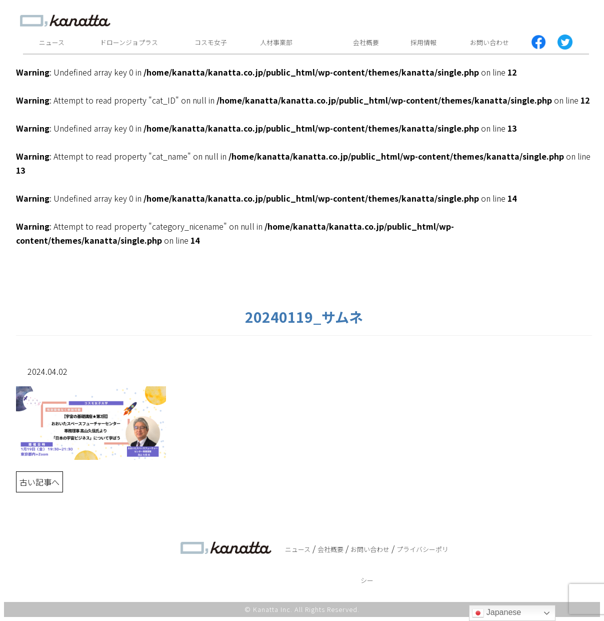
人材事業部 (276, 42)
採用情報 (423, 42)
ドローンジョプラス (129, 42)
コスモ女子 (210, 42)
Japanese (496, 613)
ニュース (51, 42)
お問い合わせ (489, 42)
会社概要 (366, 42)
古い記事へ (40, 482)
